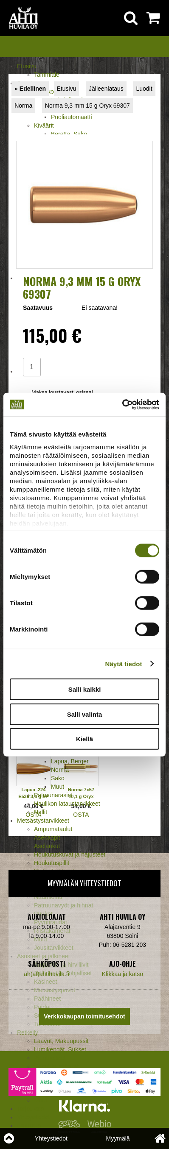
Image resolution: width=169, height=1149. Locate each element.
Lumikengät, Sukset (60, 1049)
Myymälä (118, 1138)
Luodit (144, 88)
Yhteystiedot (51, 1138)
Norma (60, 769)
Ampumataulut (53, 829)
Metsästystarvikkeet (43, 820)
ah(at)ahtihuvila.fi (46, 974)
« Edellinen (30, 88)
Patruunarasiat (53, 795)
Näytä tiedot (123, 663)
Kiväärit (44, 125)
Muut (57, 786)
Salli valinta (84, 714)
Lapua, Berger (70, 761)
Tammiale (46, 74)
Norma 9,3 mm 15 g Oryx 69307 (87, 105)
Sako (58, 778)
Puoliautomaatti (71, 117)
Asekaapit (47, 837)
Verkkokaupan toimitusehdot (84, 1016)
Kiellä (84, 739)
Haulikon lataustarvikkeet (67, 803)
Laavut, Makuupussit (61, 1041)
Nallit (40, 812)
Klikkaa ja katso (122, 974)
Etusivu (27, 66)
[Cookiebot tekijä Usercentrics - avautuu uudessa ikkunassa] (122, 404)
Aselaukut (47, 846)
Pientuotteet (50, 1057)
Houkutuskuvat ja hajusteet (69, 854)
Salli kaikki (84, 689)
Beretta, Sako (69, 134)
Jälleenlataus (106, 88)
